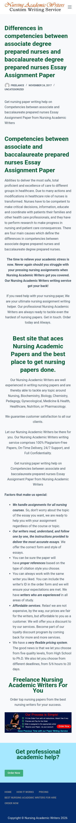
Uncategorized (14, 89)
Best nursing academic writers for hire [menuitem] (31, 797)
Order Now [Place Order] (14, 772)
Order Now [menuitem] (11, 803)
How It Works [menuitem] (25, 792)
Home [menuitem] (8, 792)
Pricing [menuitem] (43, 792)
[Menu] (70, 7)
